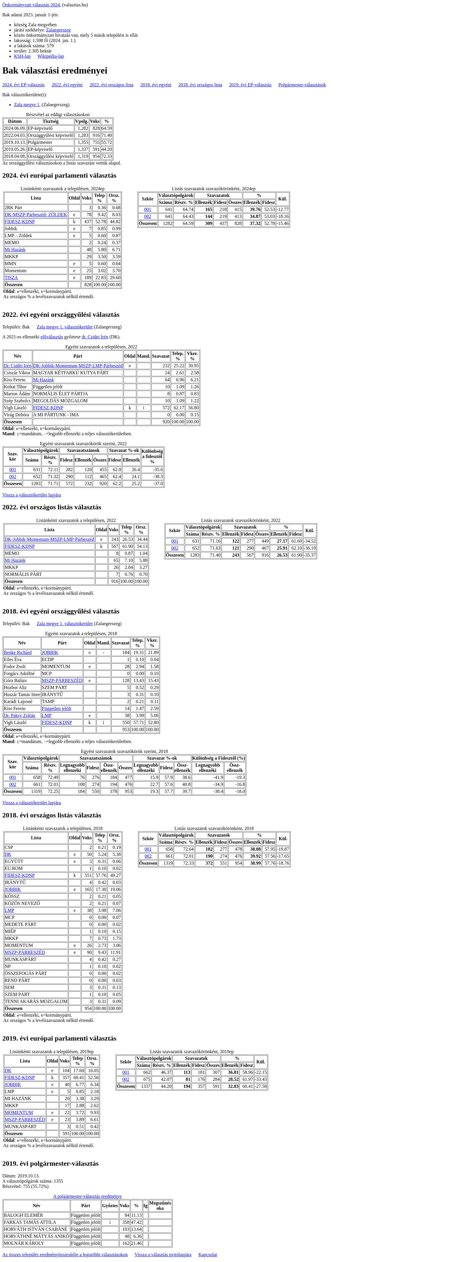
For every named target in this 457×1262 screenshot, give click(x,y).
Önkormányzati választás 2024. (31, 4)
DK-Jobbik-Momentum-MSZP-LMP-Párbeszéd (78, 365)
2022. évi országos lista (111, 84)
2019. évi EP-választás (250, 84)
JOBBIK (50, 652)
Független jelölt (56, 708)
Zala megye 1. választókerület (65, 326)
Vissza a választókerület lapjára (31, 494)
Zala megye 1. (27, 104)
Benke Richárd (18, 652)
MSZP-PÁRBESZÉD (62, 680)
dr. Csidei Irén (95, 336)
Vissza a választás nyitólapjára (163, 1254)
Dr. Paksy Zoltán (19, 715)
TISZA (11, 277)
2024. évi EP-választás (23, 84)
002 (147, 216)
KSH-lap (22, 56)
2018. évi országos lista (200, 84)
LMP (47, 715)
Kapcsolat (207, 1254)
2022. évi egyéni (67, 84)
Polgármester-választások (302, 84)
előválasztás (52, 336)
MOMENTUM (19, 1112)
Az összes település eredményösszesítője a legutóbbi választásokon (65, 1254)
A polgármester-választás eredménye (87, 1196)
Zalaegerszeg (58, 29)
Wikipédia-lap (51, 56)
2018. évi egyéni (155, 84)
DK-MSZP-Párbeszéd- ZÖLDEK (36, 214)
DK (8, 854)
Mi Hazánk (15, 249)
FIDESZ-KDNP (20, 221)
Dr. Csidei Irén (17, 365)
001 (147, 209)
